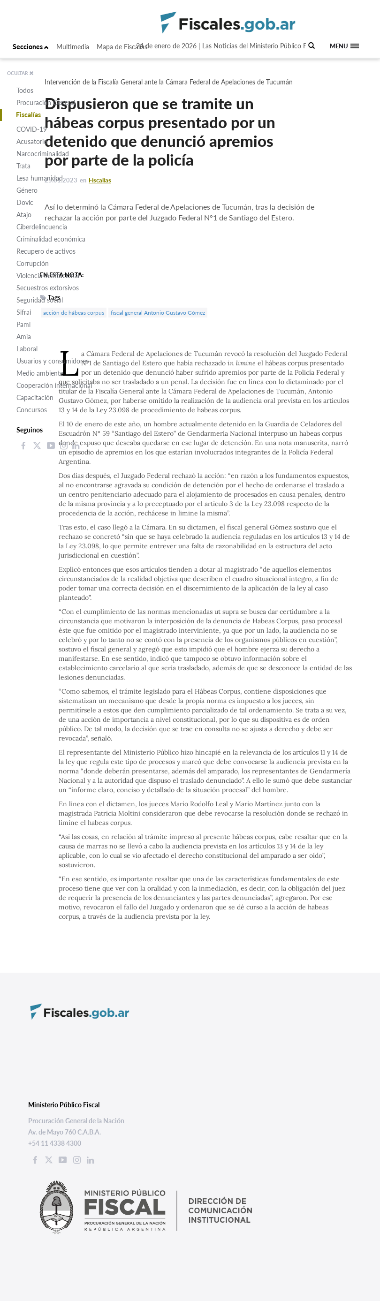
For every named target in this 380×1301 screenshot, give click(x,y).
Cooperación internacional (54, 385)
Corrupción (32, 263)
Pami (23, 324)
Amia (23, 336)
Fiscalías (28, 115)
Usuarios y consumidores (52, 361)
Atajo (23, 215)
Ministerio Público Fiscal (284, 46)
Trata (23, 166)
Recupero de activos (46, 251)
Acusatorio (31, 141)
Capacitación (34, 397)
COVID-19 (31, 129)
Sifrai (23, 312)
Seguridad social (39, 300)
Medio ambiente (39, 373)
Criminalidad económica (50, 239)
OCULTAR (20, 73)
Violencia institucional (47, 276)
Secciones (31, 47)
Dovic (24, 202)
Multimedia (72, 47)
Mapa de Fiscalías (122, 47)
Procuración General (45, 102)
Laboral (27, 349)
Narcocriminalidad (42, 154)
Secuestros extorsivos (47, 288)
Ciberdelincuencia (41, 227)
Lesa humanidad (39, 178)
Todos (24, 90)
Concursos (31, 410)
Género (27, 190)
